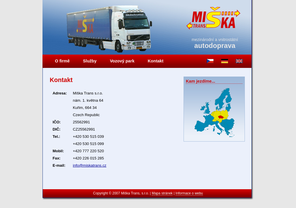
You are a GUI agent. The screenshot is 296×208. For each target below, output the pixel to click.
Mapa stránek (162, 193)
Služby (90, 61)
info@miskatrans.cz (89, 165)
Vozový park (122, 61)
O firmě (62, 61)
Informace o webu (189, 193)
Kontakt (155, 61)
